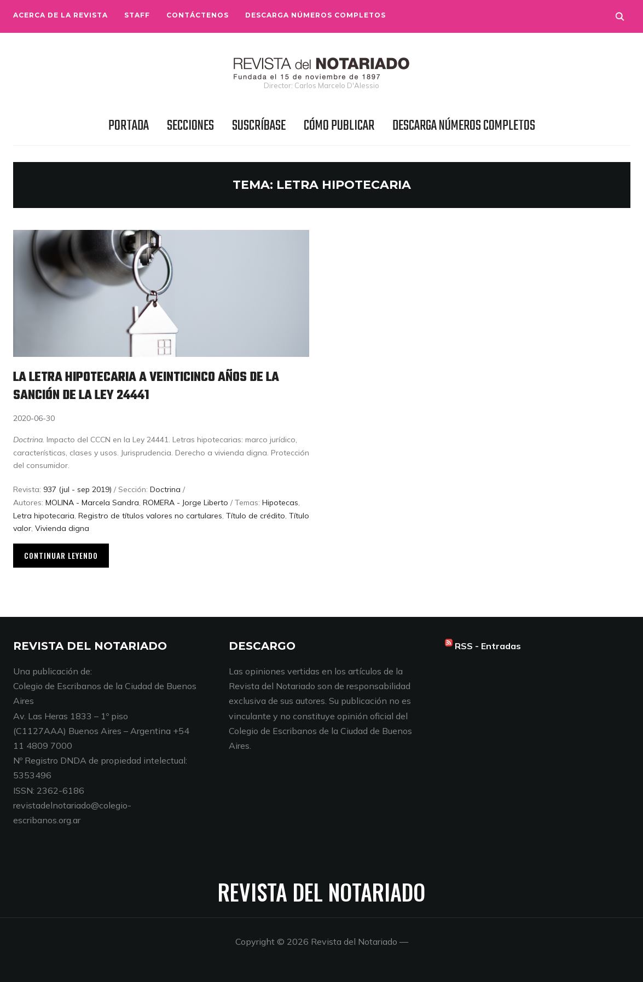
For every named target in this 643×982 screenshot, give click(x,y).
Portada (128, 126)
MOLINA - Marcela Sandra (92, 502)
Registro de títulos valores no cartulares (150, 516)
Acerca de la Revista (60, 15)
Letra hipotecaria (43, 516)
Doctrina (165, 489)
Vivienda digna (62, 528)
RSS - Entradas (488, 645)
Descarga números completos (315, 15)
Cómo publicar (339, 126)
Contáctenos (197, 15)
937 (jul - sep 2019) (77, 489)
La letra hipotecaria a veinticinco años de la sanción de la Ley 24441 (158, 386)
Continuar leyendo (61, 555)
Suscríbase (259, 126)
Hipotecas (280, 502)
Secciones (190, 126)
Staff (137, 15)
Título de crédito (255, 516)
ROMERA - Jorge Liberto (185, 502)
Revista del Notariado (321, 891)
